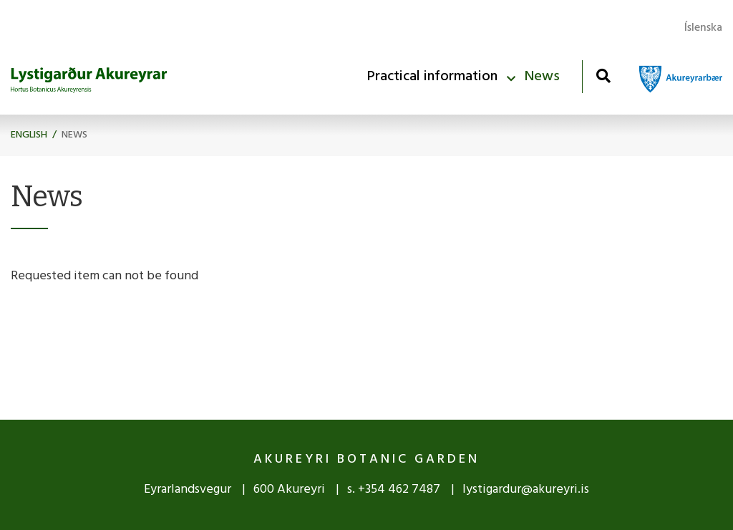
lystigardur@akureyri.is (525, 489)
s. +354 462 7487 (395, 489)
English (29, 135)
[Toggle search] (603, 75)
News (74, 135)
